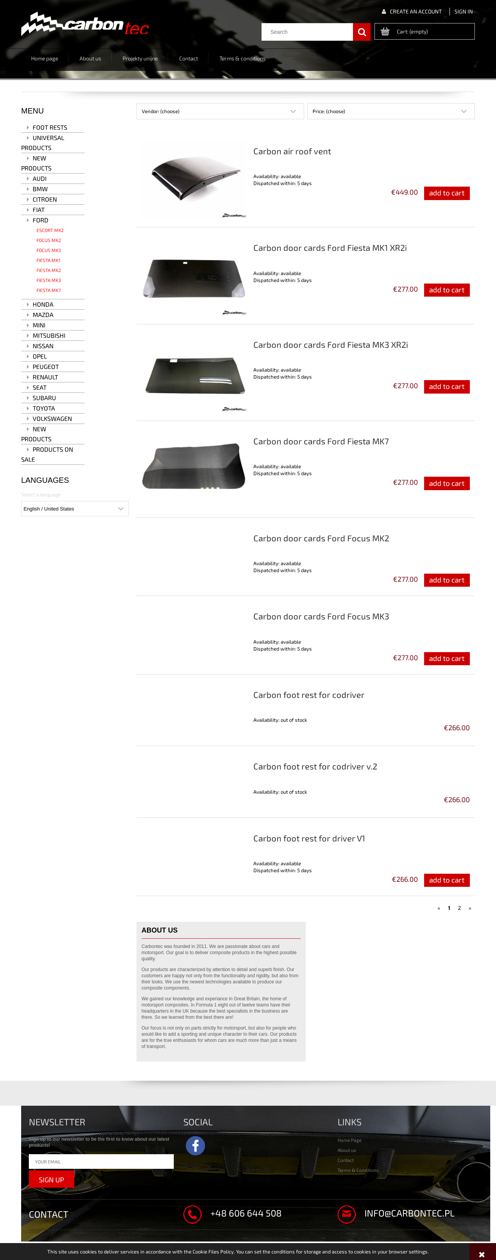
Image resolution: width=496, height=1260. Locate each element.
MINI (39, 325)
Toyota (44, 408)
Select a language (41, 494)
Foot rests (50, 127)
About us (347, 1150)
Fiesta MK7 (49, 290)
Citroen (45, 199)
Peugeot (46, 366)
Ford (40, 220)
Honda (43, 304)
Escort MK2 (50, 230)
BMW (40, 188)
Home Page (349, 1140)
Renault (45, 377)
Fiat (39, 209)
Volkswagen (52, 418)
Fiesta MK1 (48, 260)
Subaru (44, 397)
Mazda (43, 314)
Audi (40, 178)
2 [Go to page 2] (459, 908)
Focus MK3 (49, 250)
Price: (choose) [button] (329, 111)
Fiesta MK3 (49, 280)
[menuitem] (44, 58)
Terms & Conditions (358, 1170)
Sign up (51, 1179)
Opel (40, 356)
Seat (40, 387)
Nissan (43, 345)
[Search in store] (309, 31)
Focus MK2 (49, 240)
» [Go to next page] (470, 908)
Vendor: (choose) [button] (161, 111)
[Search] (362, 32)
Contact (346, 1160)
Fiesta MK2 (49, 270)
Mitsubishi (49, 335)
